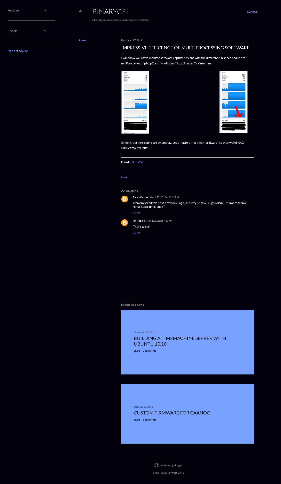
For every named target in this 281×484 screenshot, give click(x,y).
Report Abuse (18, 51)
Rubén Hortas (140, 197)
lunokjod (138, 220)
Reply (136, 212)
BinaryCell (113, 11)
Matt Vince (178, 472)
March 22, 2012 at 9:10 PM (158, 220)
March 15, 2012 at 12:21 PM (164, 197)
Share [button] (82, 40)
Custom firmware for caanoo (172, 412)
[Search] (252, 11)
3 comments (149, 350)
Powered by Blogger (168, 465)
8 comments (149, 419)
